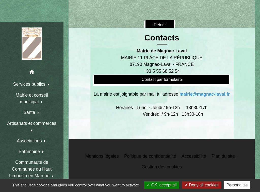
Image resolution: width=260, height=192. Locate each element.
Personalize (237, 185)
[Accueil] (32, 43)
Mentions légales (102, 156)
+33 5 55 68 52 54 (162, 71)
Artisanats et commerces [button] (31, 123)
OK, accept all (161, 185)
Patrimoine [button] (30, 151)
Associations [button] (30, 140)
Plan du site (223, 156)
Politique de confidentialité (150, 156)
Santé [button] (29, 112)
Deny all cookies (202, 185)
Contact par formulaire (162, 79)
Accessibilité (194, 156)
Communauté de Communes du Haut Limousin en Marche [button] (30, 169)
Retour (160, 25)
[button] (32, 73)
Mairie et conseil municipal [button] (31, 98)
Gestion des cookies (162, 166)
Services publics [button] (30, 84)
